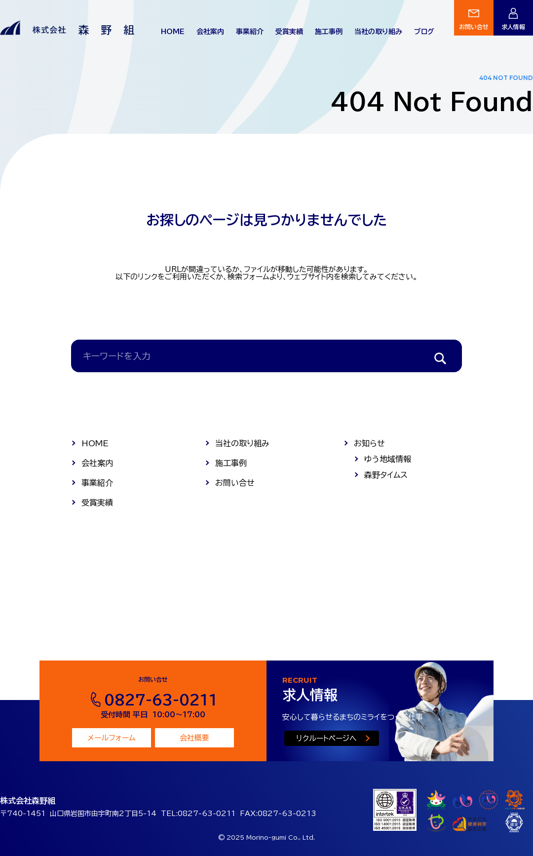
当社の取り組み (378, 31)
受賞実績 (289, 31)
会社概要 (194, 737)
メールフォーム (111, 737)
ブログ (424, 31)
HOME (173, 31)
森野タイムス (386, 475)
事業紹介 (250, 31)
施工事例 (329, 31)
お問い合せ (474, 27)
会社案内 (210, 31)
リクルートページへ (326, 738)
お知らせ (369, 443)
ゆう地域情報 (387, 459)
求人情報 (513, 27)
